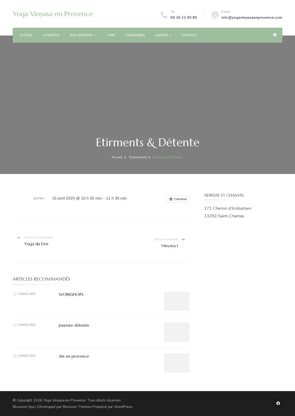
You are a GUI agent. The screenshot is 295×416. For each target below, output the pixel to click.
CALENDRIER (135, 35)
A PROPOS (51, 35)
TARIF (110, 35)
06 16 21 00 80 (183, 17)
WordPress (123, 406)
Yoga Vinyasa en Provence (53, 13)
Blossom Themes (76, 406)
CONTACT (190, 35)
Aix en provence (74, 356)
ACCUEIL (26, 35)
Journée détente (74, 325)
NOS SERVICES (81, 35)
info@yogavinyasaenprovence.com (251, 17)
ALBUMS (161, 35)
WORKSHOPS (71, 294)
